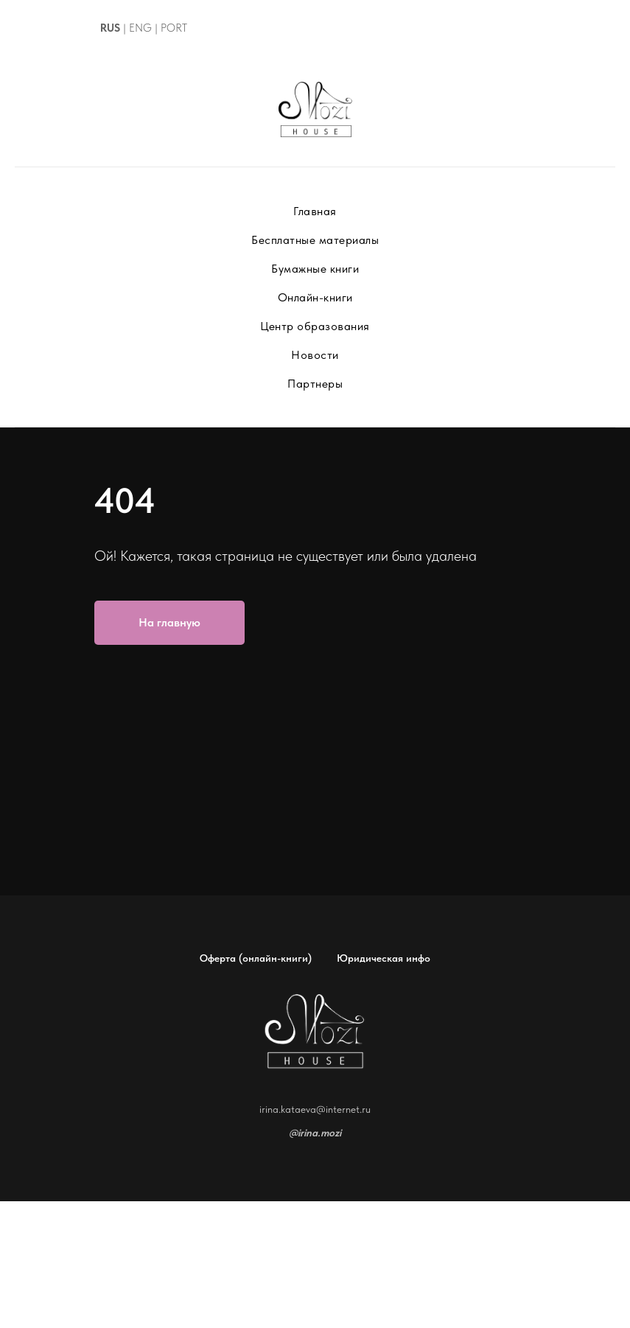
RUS (110, 28)
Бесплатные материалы (315, 240)
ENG (140, 28)
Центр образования (315, 326)
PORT (174, 28)
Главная (315, 211)
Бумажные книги (315, 269)
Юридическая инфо (383, 958)
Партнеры (315, 384)
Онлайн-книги (315, 297)
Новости (315, 355)
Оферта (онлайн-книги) (256, 958)
